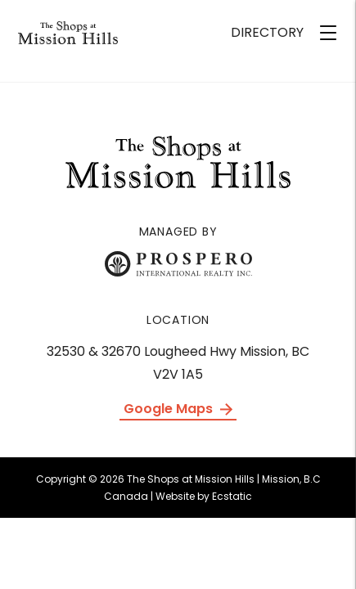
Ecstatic (232, 496)
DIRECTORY (267, 32)
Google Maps (178, 408)
